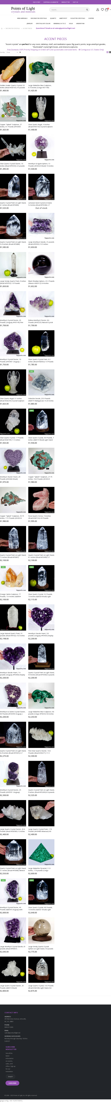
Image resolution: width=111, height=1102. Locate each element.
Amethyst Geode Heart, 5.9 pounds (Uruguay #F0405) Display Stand (40, 634)
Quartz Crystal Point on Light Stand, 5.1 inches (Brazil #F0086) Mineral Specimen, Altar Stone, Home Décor (13, 869)
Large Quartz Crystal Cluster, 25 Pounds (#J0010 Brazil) (12, 987)
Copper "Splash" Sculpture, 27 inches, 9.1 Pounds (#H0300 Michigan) (11, 125)
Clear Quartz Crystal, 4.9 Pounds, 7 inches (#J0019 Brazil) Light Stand (41, 439)
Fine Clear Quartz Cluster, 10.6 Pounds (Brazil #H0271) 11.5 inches (39, 752)
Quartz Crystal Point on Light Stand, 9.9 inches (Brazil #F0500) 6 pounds (41, 673)
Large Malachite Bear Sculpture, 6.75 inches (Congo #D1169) (39, 86)
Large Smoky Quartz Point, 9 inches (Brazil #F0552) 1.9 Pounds (13, 282)
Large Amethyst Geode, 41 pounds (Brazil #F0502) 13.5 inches (41, 243)
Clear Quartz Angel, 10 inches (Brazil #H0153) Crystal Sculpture (40, 125)
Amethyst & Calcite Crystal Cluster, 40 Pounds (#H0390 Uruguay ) (12, 713)
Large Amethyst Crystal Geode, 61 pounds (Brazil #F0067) (12, 947)
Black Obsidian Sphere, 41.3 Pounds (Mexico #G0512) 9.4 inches (41, 282)
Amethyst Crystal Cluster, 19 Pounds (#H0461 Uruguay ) (10, 360)
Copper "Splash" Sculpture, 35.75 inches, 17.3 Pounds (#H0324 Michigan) (12, 517)
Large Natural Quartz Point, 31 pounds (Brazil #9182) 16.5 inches (12, 634)
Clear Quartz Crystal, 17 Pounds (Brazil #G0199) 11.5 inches (11, 439)
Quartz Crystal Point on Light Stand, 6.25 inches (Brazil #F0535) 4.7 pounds (13, 752)
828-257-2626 (9, 1027)
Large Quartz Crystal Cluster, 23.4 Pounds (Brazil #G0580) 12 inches (12, 830)
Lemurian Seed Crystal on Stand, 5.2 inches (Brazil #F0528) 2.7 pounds (40, 204)
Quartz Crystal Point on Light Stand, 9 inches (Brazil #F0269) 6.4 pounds (41, 791)
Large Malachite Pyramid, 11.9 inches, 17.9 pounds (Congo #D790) (39, 869)
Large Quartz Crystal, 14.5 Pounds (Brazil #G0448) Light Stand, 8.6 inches (41, 987)
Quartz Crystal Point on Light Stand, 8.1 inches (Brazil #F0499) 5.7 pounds (41, 556)
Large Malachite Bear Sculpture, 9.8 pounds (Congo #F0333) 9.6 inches (41, 713)
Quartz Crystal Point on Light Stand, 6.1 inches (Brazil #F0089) (13, 204)
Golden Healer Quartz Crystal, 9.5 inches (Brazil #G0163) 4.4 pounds (12, 86)
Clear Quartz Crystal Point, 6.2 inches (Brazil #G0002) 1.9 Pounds (40, 360)
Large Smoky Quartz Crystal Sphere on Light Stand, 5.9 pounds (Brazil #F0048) (40, 947)
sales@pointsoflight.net (12, 1033)
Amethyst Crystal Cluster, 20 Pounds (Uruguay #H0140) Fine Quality (11, 321)
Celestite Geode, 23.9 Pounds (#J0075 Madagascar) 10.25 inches (41, 399)
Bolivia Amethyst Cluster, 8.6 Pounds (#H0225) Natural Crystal (40, 321)
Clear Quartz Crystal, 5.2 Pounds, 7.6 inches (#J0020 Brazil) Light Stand (40, 595)
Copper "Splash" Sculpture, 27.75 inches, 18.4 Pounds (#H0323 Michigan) (40, 478)
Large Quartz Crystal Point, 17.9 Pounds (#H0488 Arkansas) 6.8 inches (40, 830)
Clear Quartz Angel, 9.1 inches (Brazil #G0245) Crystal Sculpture (12, 399)
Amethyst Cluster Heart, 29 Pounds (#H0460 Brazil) (10, 478)
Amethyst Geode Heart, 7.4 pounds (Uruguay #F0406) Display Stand (12, 673)
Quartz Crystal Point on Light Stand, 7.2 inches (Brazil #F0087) (13, 556)
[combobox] (69, 9)
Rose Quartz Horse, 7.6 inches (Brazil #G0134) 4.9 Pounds (39, 517)
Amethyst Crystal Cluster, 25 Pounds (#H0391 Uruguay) (10, 791)
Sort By (2, 52)
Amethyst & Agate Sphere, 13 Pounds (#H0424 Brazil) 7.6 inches (41, 164)
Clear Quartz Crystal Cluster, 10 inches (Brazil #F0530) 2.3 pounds (12, 164)
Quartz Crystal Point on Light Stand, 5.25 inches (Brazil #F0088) (13, 243)
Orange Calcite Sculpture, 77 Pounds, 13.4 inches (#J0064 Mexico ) (10, 595)
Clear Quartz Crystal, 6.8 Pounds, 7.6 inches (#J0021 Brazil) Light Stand (40, 908)
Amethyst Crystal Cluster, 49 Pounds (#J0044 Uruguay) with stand (11, 908)
